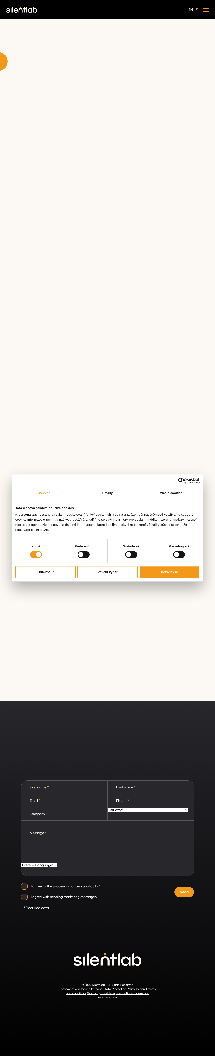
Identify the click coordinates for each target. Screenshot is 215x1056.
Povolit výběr (107, 572)
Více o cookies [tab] (171, 493)
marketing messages (80, 897)
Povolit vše (169, 572)
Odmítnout (45, 572)
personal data (87, 886)
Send (184, 891)
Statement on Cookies (75, 989)
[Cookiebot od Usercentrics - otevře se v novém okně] (181, 481)
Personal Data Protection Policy (113, 989)
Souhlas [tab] (44, 493)
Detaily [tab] (107, 493)
